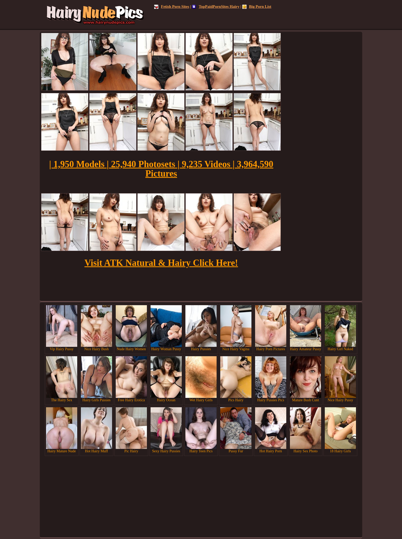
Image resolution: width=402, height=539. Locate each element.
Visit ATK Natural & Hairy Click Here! (161, 263)
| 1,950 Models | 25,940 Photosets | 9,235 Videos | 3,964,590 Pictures (161, 169)
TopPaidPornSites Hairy (215, 6)
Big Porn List (256, 6)
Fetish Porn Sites (171, 6)
